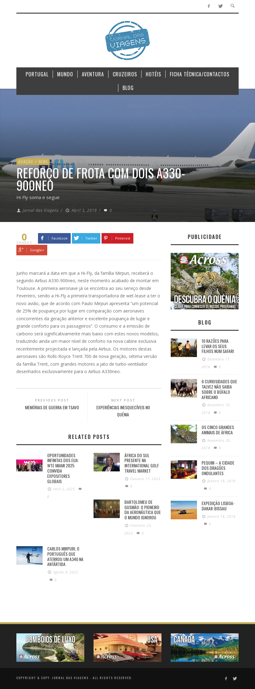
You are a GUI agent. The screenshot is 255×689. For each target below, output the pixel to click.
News (43, 161)
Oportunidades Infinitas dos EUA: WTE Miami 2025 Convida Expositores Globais (63, 468)
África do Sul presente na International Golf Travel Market (141, 463)
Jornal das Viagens (41, 210)
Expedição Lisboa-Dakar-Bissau (218, 506)
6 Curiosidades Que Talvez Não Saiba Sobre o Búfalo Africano (219, 389)
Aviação (25, 161)
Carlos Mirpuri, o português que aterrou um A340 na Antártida (65, 556)
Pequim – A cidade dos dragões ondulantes (218, 467)
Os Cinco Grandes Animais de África (218, 430)
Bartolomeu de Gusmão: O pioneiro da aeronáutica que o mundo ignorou (142, 510)
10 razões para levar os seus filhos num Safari (218, 346)
